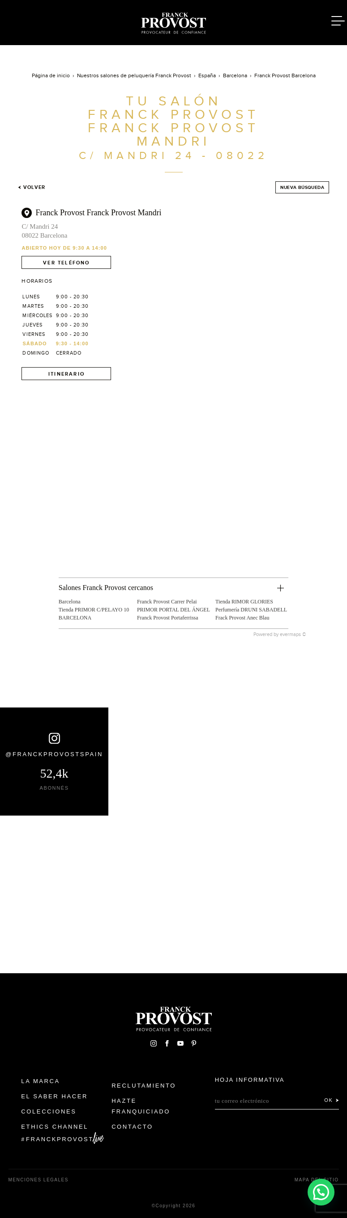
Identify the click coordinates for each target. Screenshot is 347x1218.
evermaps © (293, 634)
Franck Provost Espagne (174, 21)
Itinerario (66, 374)
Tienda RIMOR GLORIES (244, 602)
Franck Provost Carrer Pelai (167, 602)
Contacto (132, 1126)
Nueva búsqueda (302, 187)
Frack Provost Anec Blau (242, 618)
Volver (31, 187)
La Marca (40, 1081)
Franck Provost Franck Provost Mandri (98, 212)
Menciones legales (39, 1179)
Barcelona (70, 602)
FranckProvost (60, 1139)
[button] (320, 1191)
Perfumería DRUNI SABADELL (251, 610)
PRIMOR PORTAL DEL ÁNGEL (173, 610)
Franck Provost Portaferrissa (167, 618)
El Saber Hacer (54, 1096)
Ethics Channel (54, 1126)
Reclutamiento (143, 1085)
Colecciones (48, 1111)
